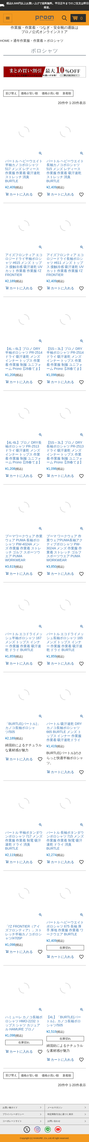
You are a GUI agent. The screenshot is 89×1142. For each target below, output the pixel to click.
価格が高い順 (50, 93)
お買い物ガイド (10, 1107)
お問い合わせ (53, 1121)
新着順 (67, 93)
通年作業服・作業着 (28, 41)
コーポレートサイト (12, 1121)
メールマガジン (54, 1107)
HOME (5, 41)
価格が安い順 (29, 93)
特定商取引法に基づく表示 (60, 1114)
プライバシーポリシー (13, 1114)
